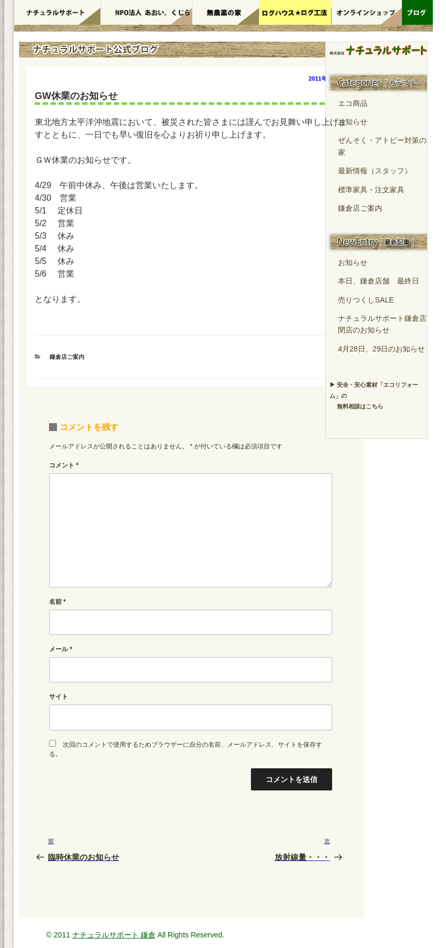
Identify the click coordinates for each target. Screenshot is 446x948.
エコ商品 (352, 103)
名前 (57, 601)
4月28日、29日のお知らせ (381, 349)
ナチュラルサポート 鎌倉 (114, 935)
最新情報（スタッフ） (375, 171)
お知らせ (352, 122)
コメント (64, 465)
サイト (58, 696)
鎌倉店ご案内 (67, 357)
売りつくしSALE (366, 300)
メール (60, 649)
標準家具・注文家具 (371, 189)
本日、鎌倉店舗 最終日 (378, 281)
